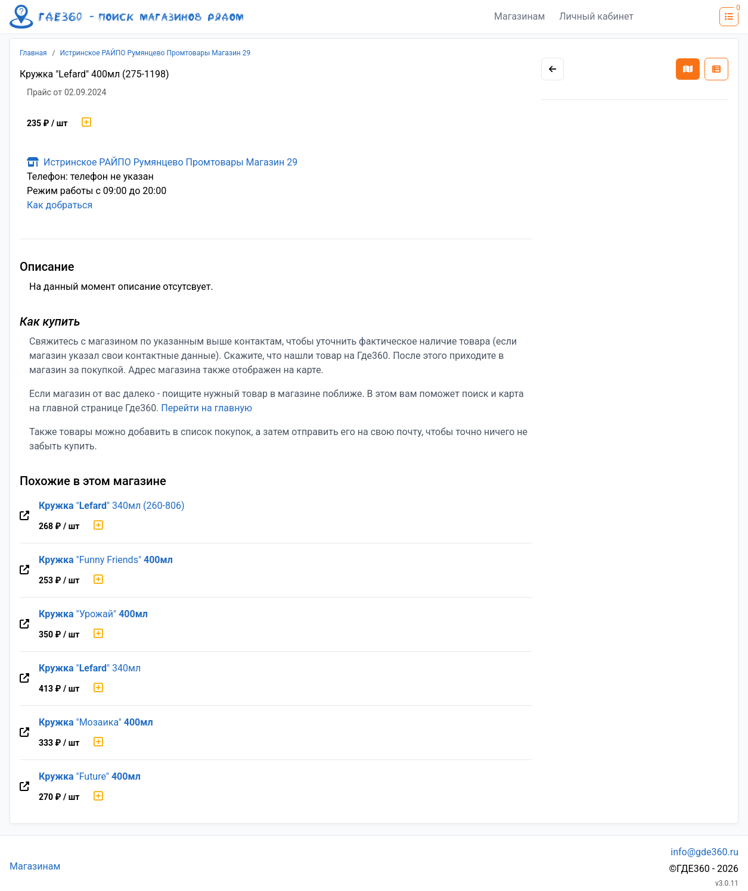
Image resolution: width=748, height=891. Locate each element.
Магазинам (519, 16)
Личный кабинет (596, 16)
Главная (33, 53)
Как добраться (59, 205)
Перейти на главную (206, 408)
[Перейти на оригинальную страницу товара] (24, 516)
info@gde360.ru (704, 852)
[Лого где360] (126, 17)
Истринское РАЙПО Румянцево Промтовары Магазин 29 (155, 53)
